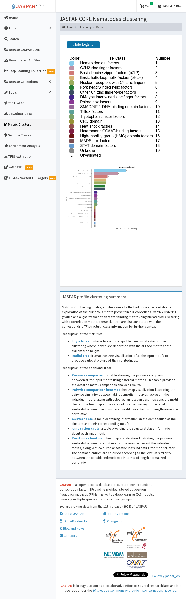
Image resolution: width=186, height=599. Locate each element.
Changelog (113, 521)
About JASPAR (72, 514)
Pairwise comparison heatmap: (97, 389)
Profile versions (116, 514)
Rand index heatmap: (89, 438)
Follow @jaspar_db (166, 576)
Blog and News (72, 528)
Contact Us (69, 535)
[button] (61, 6)
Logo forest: (82, 341)
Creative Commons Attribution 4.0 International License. (135, 590)
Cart (146, 5)
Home (67, 27)
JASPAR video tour (75, 521)
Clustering (84, 27)
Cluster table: (83, 419)
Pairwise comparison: (89, 375)
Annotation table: (86, 428)
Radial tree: (81, 355)
